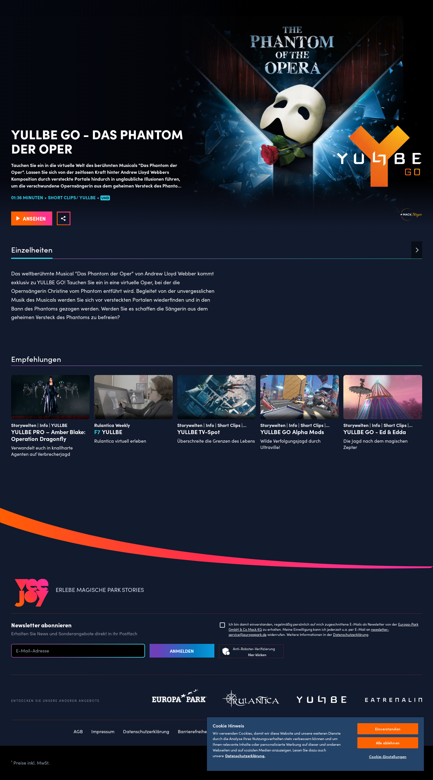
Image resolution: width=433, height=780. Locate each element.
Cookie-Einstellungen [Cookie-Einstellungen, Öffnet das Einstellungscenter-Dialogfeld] (388, 756)
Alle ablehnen (388, 742)
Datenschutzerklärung (350, 634)
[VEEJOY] (32, 593)
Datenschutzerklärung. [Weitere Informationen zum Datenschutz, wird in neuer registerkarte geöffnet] (245, 755)
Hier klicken (257, 654)
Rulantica (250, 700)
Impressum (102, 731)
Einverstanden (387, 728)
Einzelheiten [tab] (32, 250)
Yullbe (322, 700)
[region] (315, 744)
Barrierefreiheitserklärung (205, 731)
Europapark (179, 700)
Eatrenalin (393, 700)
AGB (78, 731)
